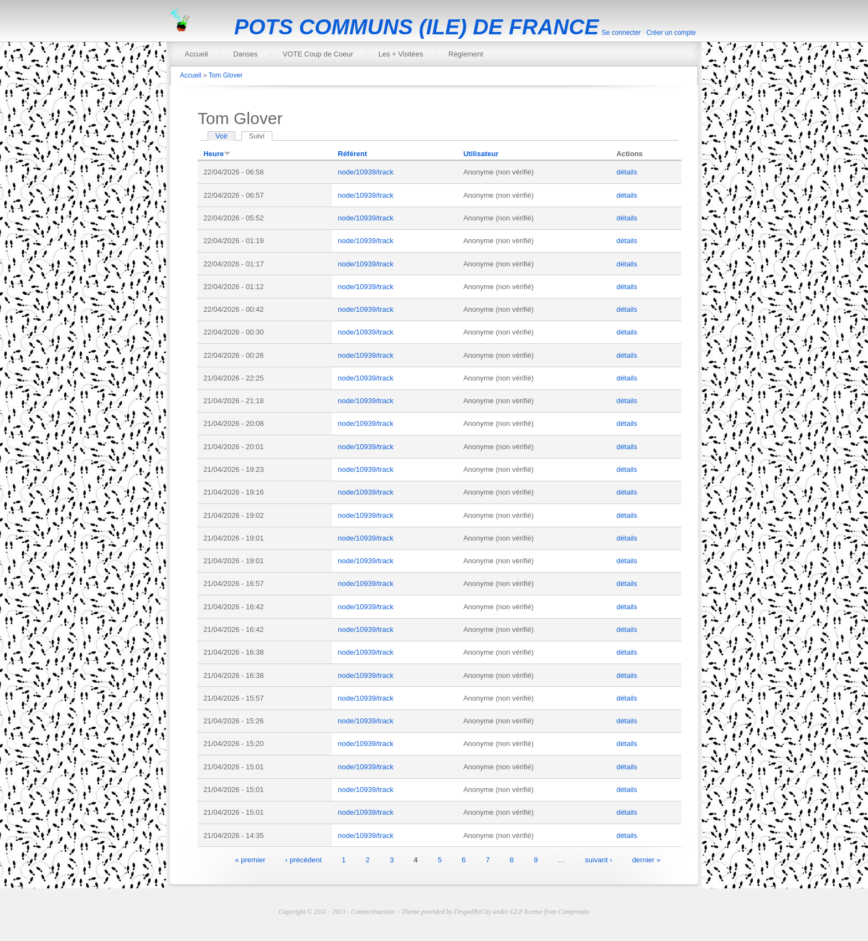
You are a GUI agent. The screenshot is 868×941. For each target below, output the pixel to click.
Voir (221, 136)
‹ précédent (303, 859)
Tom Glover (225, 75)
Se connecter (621, 33)
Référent (352, 154)
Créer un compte (671, 33)
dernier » (646, 859)
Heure (217, 154)
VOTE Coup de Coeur (318, 54)
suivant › (598, 859)
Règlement (465, 54)
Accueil (196, 54)
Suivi (260, 136)
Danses (245, 54)
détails (626, 172)
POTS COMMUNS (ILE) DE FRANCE (416, 27)
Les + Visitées (400, 54)
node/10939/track (365, 172)
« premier (250, 859)
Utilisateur (481, 154)
